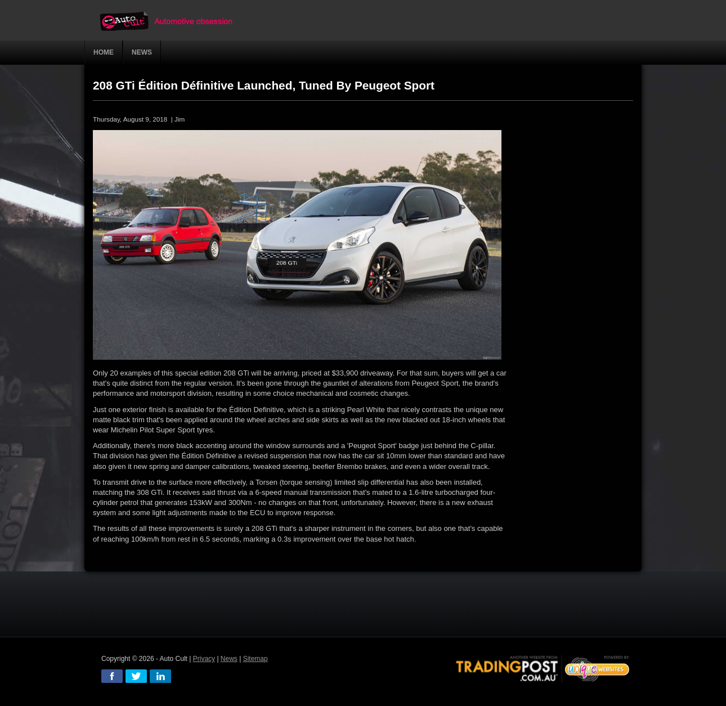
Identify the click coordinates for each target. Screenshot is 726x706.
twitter (136, 676)
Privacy (204, 659)
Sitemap (255, 659)
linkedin (160, 676)
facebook (112, 676)
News (229, 659)
